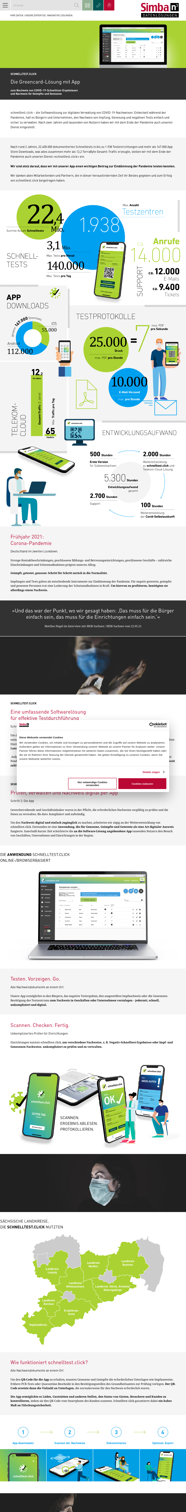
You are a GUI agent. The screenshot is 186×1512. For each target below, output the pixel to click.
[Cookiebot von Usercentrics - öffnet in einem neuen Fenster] (152, 724)
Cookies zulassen (142, 783)
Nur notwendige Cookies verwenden (92, 784)
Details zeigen (151, 771)
